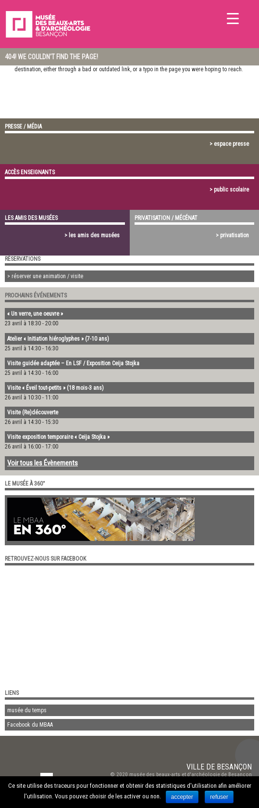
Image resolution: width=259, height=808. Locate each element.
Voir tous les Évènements (42, 463)
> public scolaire (229, 189)
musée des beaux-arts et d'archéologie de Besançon (190, 774)
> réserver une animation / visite (45, 276)
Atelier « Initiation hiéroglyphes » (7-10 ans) (58, 338)
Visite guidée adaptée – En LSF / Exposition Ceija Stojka (73, 363)
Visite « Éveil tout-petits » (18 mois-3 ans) (55, 388)
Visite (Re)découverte (32, 412)
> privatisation (232, 235)
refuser (219, 797)
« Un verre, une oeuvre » (35, 313)
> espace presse (229, 144)
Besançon (234, 766)
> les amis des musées (92, 235)
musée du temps (27, 710)
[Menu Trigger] (233, 18)
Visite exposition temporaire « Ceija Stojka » (58, 437)
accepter (182, 797)
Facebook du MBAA (30, 724)
